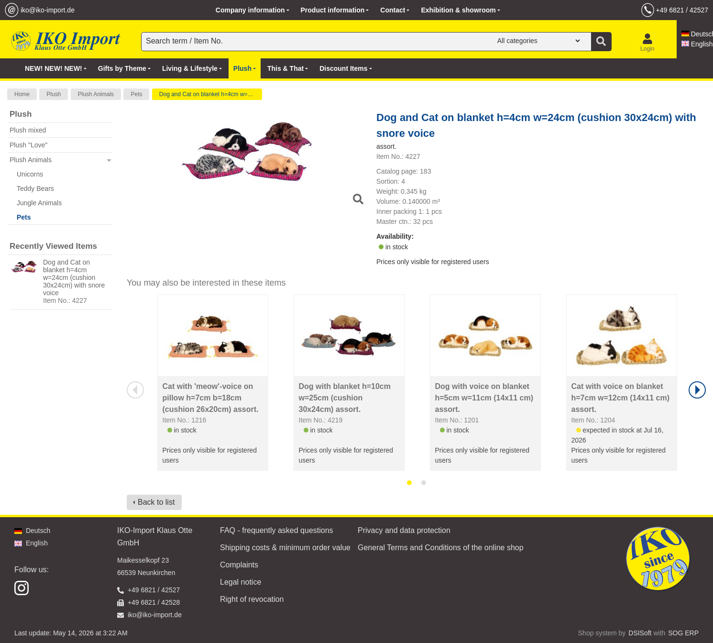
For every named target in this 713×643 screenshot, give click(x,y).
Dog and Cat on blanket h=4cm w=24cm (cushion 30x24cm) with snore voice (74, 277)
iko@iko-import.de (48, 10)
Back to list (156, 502)
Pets (136, 94)
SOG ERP (683, 633)
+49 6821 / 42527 (682, 10)
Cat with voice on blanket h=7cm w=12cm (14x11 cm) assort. (620, 397)
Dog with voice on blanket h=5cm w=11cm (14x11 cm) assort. (484, 397)
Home (22, 94)
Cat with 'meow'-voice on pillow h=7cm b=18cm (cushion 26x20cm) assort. (211, 397)
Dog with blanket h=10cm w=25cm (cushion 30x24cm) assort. (345, 397)
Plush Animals (96, 94)
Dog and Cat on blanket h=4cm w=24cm (210, 94)
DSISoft (639, 633)
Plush (53, 94)
